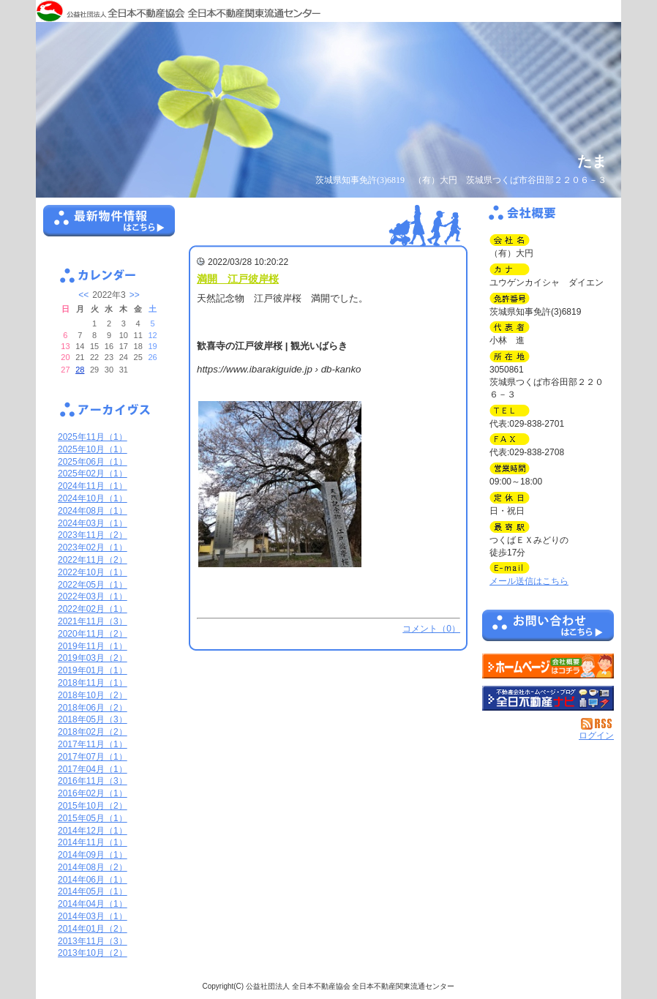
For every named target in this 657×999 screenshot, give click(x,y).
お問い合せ (548, 628)
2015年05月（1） (92, 818)
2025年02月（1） (92, 473)
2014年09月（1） (92, 855)
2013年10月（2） (92, 953)
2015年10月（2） (92, 806)
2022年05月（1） (92, 585)
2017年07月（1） (92, 757)
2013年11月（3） (92, 941)
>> (134, 295)
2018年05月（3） (92, 719)
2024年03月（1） (92, 523)
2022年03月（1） (92, 596)
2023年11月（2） (92, 535)
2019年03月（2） (92, 658)
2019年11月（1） (92, 646)
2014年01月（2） (92, 929)
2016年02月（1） (92, 793)
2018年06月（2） (92, 708)
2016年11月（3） (92, 781)
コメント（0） (431, 629)
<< (83, 295)
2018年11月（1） (92, 683)
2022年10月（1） (92, 572)
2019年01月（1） (92, 670)
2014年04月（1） (92, 904)
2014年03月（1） (92, 916)
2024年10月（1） (92, 498)
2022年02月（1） (92, 609)
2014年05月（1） (92, 891)
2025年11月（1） (92, 437)
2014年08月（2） (92, 867)
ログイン (596, 735)
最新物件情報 (109, 227)
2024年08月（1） (92, 511)
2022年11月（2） (92, 560)
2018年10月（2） (92, 695)
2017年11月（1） (92, 744)
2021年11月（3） (92, 621)
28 (79, 369)
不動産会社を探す (548, 698)
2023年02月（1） (92, 547)
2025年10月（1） (92, 449)
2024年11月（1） (92, 486)
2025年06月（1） (92, 462)
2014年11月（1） (92, 842)
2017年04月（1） (92, 769)
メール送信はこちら (528, 581)
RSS (597, 724)
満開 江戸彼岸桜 (238, 279)
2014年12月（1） (92, 831)
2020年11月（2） (92, 634)
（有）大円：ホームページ (548, 666)
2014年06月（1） (92, 880)
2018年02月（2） (92, 732)
